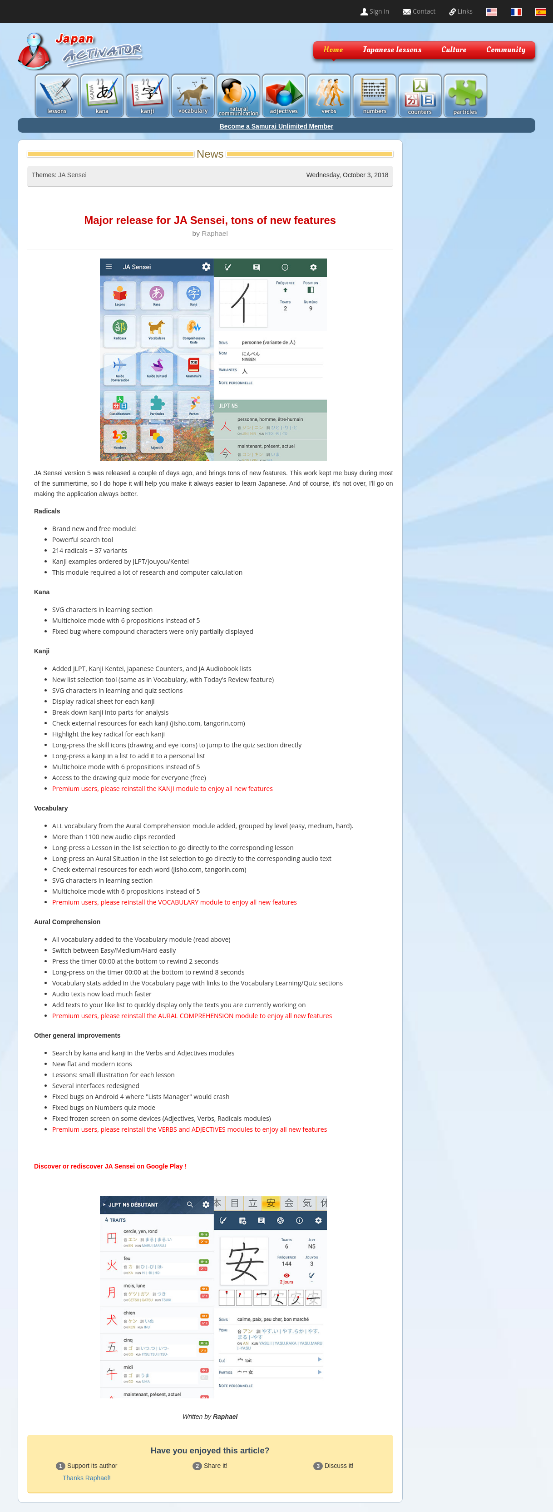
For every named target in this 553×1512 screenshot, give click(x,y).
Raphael (215, 233)
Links (461, 11)
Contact (419, 11)
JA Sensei (72, 175)
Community (505, 49)
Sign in (375, 11)
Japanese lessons (392, 49)
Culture (453, 49)
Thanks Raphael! (87, 1478)
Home (333, 49)
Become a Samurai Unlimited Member (277, 126)
